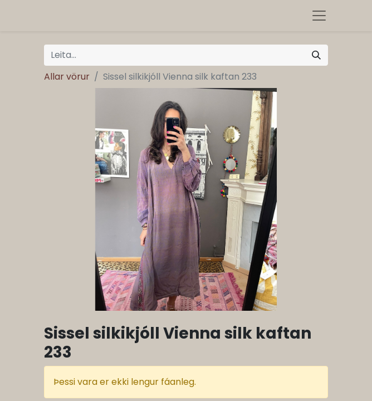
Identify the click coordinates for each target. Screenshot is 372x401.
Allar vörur (67, 76)
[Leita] (316, 55)
